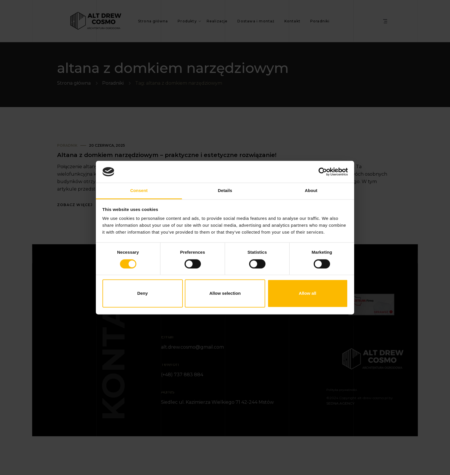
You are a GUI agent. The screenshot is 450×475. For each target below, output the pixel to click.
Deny (142, 293)
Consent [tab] (139, 190)
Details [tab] (225, 190)
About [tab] (311, 190)
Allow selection (224, 293)
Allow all (307, 293)
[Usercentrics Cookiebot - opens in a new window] (323, 171)
